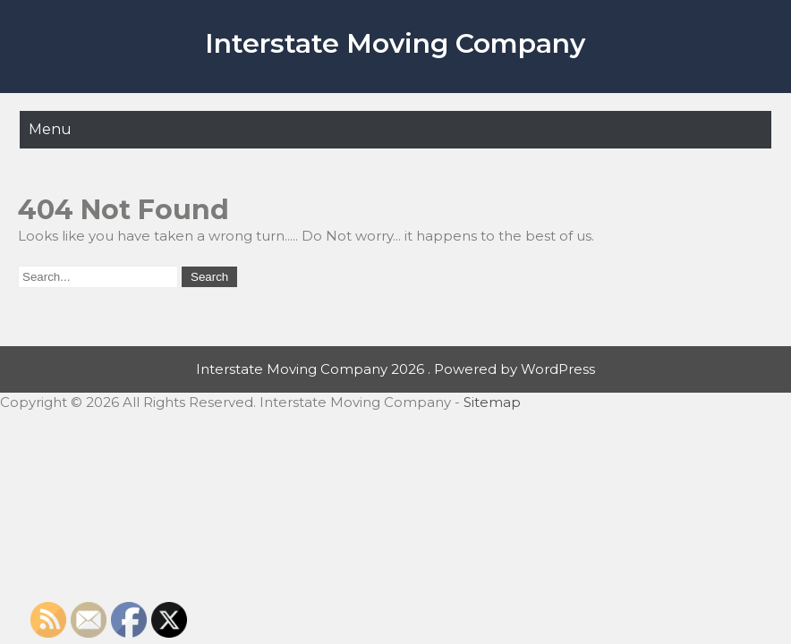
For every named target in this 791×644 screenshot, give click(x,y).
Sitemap (492, 402)
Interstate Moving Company (395, 43)
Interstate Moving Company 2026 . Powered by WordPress (395, 368)
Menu (50, 129)
